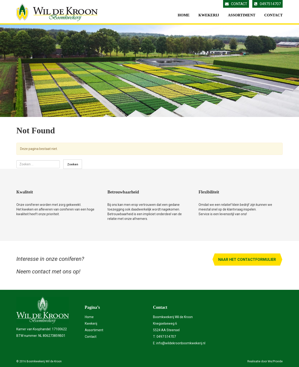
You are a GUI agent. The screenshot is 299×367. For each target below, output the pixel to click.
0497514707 (267, 4)
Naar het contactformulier (247, 259)
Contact (236, 4)
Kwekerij (208, 15)
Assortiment (241, 15)
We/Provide (275, 361)
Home (184, 15)
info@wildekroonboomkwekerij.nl (180, 343)
